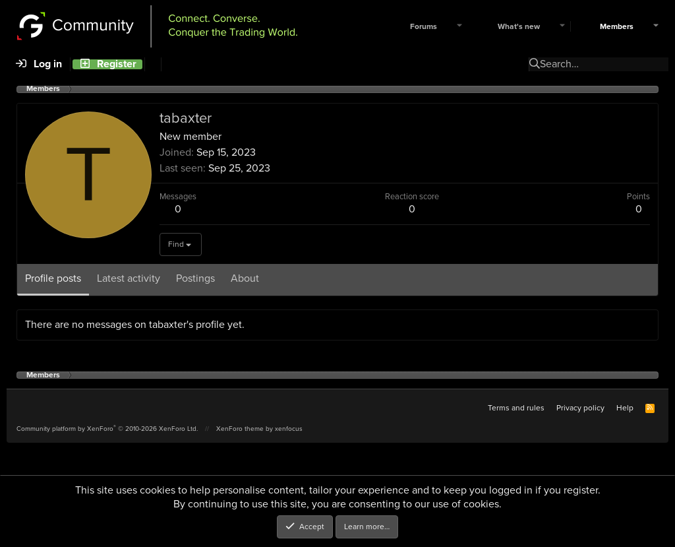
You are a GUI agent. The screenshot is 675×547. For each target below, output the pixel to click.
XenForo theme (240, 429)
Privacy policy (580, 408)
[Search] (152, 64)
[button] (459, 26)
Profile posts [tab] (53, 278)
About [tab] (245, 278)
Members (616, 26)
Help (624, 408)
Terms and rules (516, 408)
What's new (519, 26)
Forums (423, 26)
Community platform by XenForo (107, 429)
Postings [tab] (195, 278)
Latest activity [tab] (128, 278)
